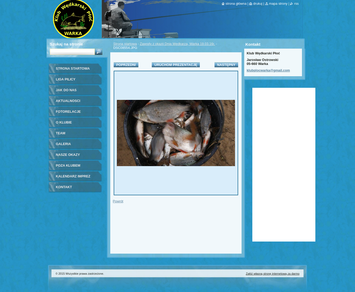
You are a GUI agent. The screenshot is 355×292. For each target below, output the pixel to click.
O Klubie (64, 122)
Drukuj (257, 4)
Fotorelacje (68, 112)
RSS (296, 4)
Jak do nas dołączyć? (66, 92)
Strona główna (236, 4)
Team (60, 133)
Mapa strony (278, 4)
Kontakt (64, 187)
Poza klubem (68, 165)
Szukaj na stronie (66, 44)
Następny (226, 65)
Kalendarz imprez (73, 176)
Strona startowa (125, 44)
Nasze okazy (68, 155)
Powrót (118, 201)
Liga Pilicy (66, 79)
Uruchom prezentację (175, 65)
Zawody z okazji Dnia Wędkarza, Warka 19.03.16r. (177, 44)
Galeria (63, 144)
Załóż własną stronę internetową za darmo (272, 273)
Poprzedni (126, 65)
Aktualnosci (68, 101)
